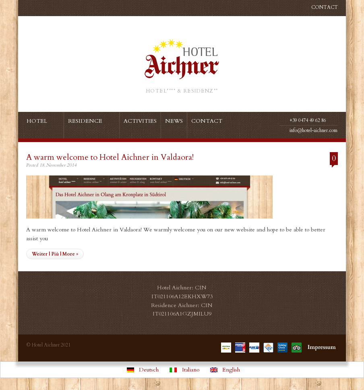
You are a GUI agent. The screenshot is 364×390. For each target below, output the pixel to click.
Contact (324, 7)
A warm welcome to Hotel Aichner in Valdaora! (110, 157)
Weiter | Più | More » (55, 254)
